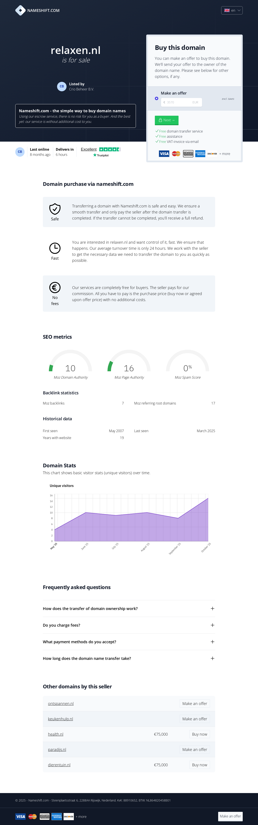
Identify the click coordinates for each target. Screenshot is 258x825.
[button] (231, 10)
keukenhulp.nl (60, 718)
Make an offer (230, 816)
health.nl (55, 734)
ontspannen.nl (61, 703)
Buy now (199, 734)
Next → (166, 120)
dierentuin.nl (59, 764)
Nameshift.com (38, 800)
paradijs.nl (57, 749)
